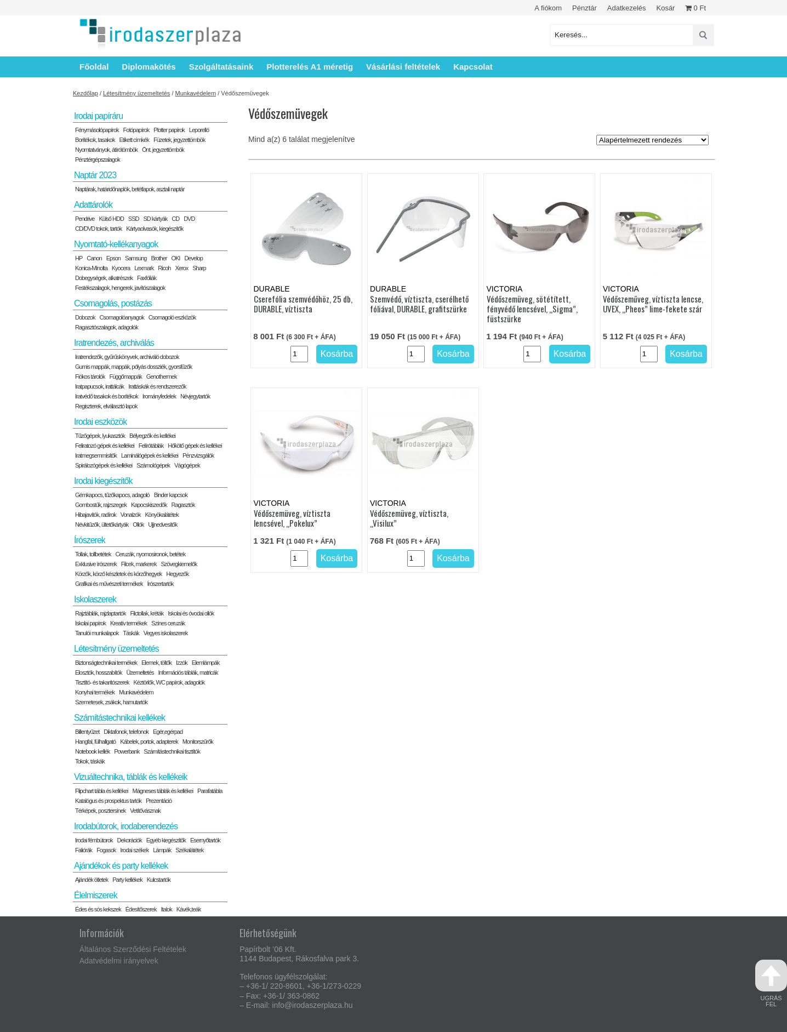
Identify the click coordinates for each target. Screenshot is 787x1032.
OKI (175, 258)
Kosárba (337, 353)
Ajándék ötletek (91, 879)
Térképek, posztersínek (100, 810)
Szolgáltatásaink (221, 66)
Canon (94, 258)
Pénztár (584, 8)
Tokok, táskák (90, 761)
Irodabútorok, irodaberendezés (126, 826)
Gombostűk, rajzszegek (101, 504)
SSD (133, 218)
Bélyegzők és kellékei (152, 435)
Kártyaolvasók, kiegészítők (154, 228)
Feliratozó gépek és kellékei (104, 445)
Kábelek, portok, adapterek (149, 741)
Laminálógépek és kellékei (149, 455)
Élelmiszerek (95, 895)
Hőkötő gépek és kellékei (194, 445)
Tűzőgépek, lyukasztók (100, 435)
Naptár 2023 (95, 175)
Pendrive (84, 218)
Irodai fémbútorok (94, 840)
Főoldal (94, 66)
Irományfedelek (159, 396)
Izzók (181, 662)
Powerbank (126, 751)
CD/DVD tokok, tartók (98, 228)
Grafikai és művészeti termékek (108, 583)
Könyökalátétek (161, 514)
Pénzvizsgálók (198, 455)
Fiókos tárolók (90, 376)
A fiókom (548, 8)
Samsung (135, 258)
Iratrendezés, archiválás (114, 342)
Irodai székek (134, 850)
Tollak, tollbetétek (93, 554)
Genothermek (161, 376)
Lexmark (143, 268)
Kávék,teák (188, 909)
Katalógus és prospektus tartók (108, 800)
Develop (193, 258)
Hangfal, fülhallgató (95, 741)
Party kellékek (127, 879)
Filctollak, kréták (146, 613)
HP (78, 258)
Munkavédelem (195, 93)
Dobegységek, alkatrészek (104, 278)
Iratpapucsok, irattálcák (99, 386)
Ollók (138, 524)
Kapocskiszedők (149, 504)
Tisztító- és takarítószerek (102, 682)
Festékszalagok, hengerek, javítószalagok (120, 287)
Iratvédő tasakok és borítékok (106, 396)
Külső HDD (111, 218)
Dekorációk (129, 840)
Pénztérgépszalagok (97, 159)
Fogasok (106, 850)
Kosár (665, 8)
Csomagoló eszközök (172, 317)
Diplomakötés (148, 66)
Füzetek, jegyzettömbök (179, 139)
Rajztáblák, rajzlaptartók (100, 613)
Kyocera (121, 268)
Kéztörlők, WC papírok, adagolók (169, 682)
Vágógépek (187, 465)
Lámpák (162, 850)
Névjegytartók (195, 396)
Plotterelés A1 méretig (309, 66)
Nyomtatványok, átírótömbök (106, 149)
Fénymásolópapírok (97, 130)
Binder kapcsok (170, 495)
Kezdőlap (85, 93)
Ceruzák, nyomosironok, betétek (150, 554)
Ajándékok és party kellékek (121, 865)
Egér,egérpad (168, 731)
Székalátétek (189, 850)
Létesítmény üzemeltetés (136, 93)
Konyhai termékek (95, 692)
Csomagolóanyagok (121, 317)
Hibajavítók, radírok (95, 514)
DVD (189, 218)
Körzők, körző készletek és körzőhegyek (118, 574)
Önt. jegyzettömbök (163, 149)
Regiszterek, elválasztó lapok (106, 406)
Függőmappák (125, 376)
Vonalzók (131, 514)
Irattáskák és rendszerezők (157, 386)
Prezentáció (159, 800)
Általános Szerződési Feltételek (132, 949)
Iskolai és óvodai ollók (191, 613)
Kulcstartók (158, 879)
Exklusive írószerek (96, 564)
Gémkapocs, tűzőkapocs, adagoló (112, 495)
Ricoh (164, 268)
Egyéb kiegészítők (166, 840)
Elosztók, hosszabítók (98, 672)
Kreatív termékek (128, 623)
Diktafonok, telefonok (126, 731)
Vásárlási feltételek (403, 66)
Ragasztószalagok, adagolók (106, 327)
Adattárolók (93, 204)
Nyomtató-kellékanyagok (116, 244)
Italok (166, 909)
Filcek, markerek (139, 564)
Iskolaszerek (95, 599)
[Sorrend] (652, 140)
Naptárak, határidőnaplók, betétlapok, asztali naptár (129, 189)
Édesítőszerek (141, 909)
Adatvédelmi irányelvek (118, 960)
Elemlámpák (206, 662)
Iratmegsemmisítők (96, 455)
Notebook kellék (92, 751)
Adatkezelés (626, 8)
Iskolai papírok (90, 623)
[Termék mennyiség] (299, 354)
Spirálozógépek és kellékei (103, 465)
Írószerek (89, 540)
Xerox (181, 268)
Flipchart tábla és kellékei (101, 791)
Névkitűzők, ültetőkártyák (101, 524)
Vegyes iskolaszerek (166, 633)
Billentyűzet (87, 731)
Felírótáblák (151, 445)
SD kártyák (155, 218)
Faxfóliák (146, 278)
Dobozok (85, 317)
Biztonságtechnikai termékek (106, 662)
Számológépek (153, 465)
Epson (113, 258)
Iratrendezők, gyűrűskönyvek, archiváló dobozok (127, 356)
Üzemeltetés (139, 672)
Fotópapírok (136, 130)
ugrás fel (771, 983)
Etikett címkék (134, 139)
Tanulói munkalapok (96, 633)
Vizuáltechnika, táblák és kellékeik (130, 777)
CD (175, 218)
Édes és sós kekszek (98, 909)
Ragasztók (183, 504)
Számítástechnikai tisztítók (172, 751)
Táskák (131, 633)
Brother (159, 258)
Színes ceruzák (168, 623)
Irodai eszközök (100, 421)
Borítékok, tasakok (95, 139)
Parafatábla (209, 791)
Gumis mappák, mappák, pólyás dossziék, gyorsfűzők (133, 366)
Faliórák (83, 850)
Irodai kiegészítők (103, 481)
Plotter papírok (169, 130)
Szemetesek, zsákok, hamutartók (111, 702)
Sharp (199, 268)
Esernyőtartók (205, 840)
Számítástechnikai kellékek (119, 717)
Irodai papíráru (98, 116)
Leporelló (199, 130)
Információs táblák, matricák (188, 672)
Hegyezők (177, 574)
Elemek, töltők (156, 662)
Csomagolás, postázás (113, 303)
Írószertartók (160, 583)
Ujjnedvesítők (162, 524)
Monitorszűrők (198, 741)
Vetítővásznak (145, 810)
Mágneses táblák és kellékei (163, 791)
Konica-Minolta (91, 268)
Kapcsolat (473, 66)
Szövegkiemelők (179, 564)
